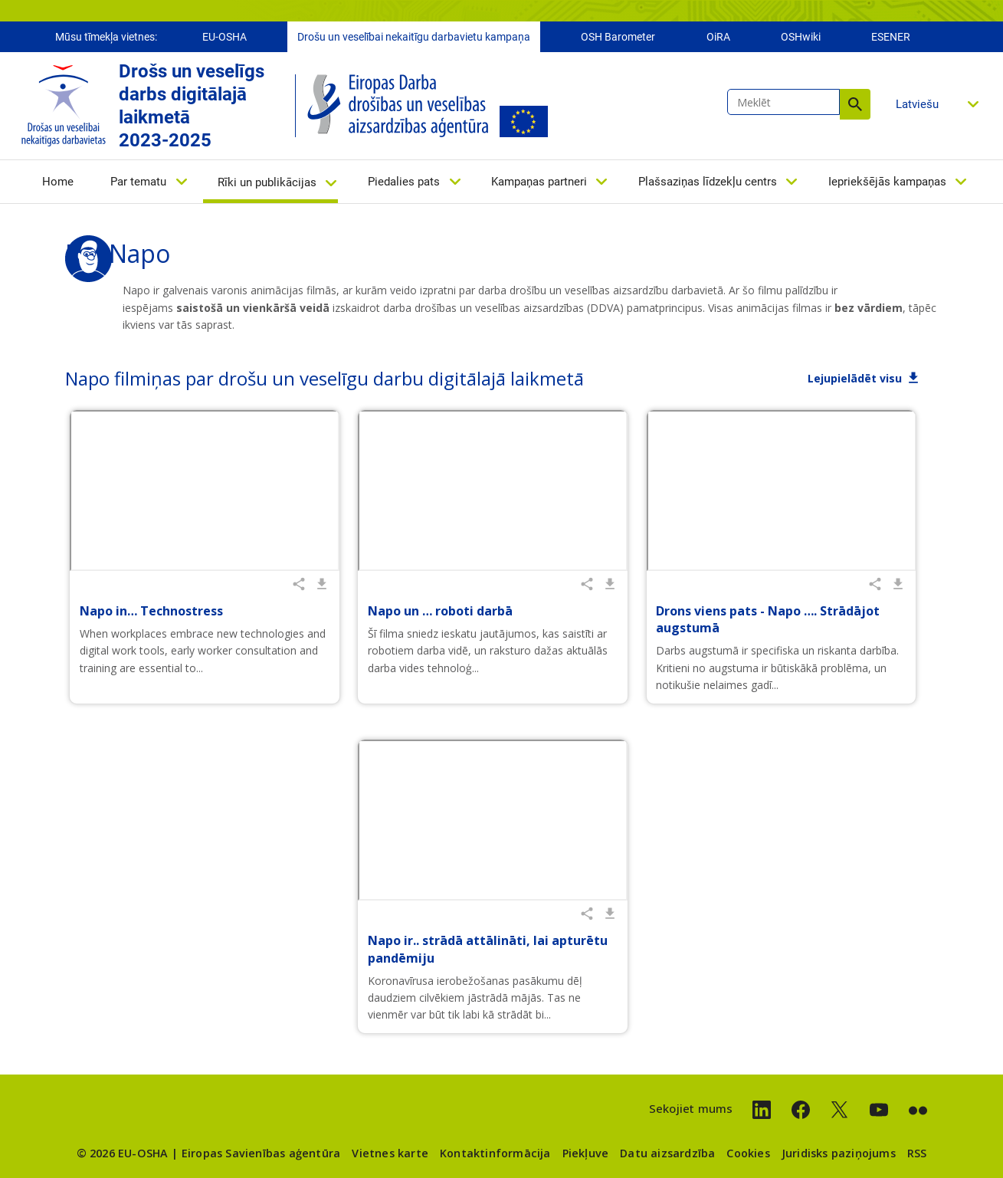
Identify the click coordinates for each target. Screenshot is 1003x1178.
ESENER (890, 37)
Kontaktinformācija (495, 1153)
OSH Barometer (618, 37)
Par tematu (138, 182)
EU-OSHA (224, 37)
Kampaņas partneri (539, 182)
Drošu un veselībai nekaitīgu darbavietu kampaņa (413, 37)
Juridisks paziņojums (839, 1153)
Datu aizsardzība (667, 1153)
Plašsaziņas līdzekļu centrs (707, 182)
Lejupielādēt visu (855, 378)
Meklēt (855, 104)
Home (58, 182)
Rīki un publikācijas (267, 182)
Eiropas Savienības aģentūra (261, 1153)
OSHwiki (801, 37)
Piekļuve (585, 1153)
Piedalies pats (404, 182)
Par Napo (117, 253)
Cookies (747, 1153)
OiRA (718, 37)
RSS (917, 1153)
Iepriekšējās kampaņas (887, 182)
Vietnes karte (390, 1153)
